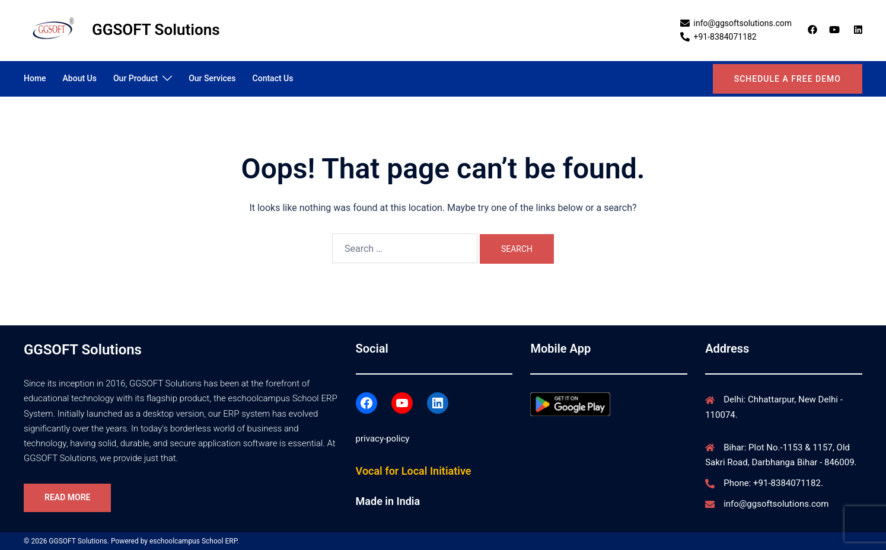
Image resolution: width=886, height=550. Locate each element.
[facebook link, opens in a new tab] (812, 29)
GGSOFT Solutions (156, 30)
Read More (67, 497)
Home (35, 78)
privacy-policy (383, 438)
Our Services (212, 78)
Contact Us (273, 78)
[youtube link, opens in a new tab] (834, 29)
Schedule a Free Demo (787, 79)
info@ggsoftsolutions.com (776, 503)
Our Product (135, 78)
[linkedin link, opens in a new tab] (857, 29)
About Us (80, 78)
